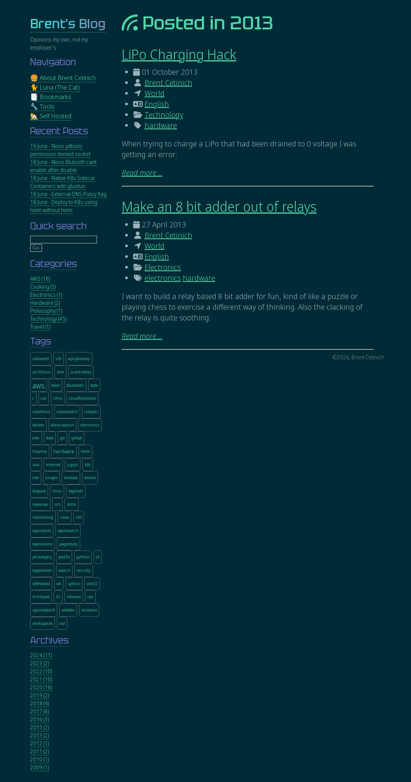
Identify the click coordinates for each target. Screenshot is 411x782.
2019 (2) (39, 695)
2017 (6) (39, 711)
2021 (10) (41, 679)
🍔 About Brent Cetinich (63, 77)
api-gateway (79, 358)
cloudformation (82, 398)
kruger (51, 477)
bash (55, 385)
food (49, 438)
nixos (64, 517)
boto (94, 385)
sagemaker (42, 570)
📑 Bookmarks (50, 96)
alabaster (40, 358)
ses (58, 583)
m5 (57, 504)
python (82, 557)
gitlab (76, 438)
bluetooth (75, 385)
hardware (161, 125)
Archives (49, 640)
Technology (164, 114)
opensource (42, 544)
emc (36, 438)
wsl (62, 623)
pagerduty (68, 544)
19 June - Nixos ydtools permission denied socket (60, 150)
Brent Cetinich (168, 82)
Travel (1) (40, 326)
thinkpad (41, 596)
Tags (40, 341)
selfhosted (41, 583)
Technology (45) (48, 318)
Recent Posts (59, 131)
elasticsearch (62, 425)
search (64, 570)
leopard (39, 491)
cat (44, 398)
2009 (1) (39, 767)
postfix (64, 557)
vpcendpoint (43, 610)
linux (57, 491)
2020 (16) (41, 687)
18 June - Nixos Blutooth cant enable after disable (63, 166)
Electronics (163, 267)
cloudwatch (67, 411)
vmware (74, 596)
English (157, 104)
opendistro (41, 530)
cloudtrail (41, 411)
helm (85, 451)
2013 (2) (39, 735)
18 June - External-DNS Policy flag (68, 194)
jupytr (72, 464)
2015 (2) (39, 727)
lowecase (40, 504)
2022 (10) (41, 671)
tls (58, 596)
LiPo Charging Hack (179, 54)
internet (53, 464)
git (62, 438)
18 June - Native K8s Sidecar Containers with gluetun (62, 182)
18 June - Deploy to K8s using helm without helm (63, 206)
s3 (98, 557)
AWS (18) (40, 278)
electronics (163, 278)
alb (58, 358)
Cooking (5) (43, 286)
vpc (90, 596)
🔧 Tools (42, 106)
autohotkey (81, 372)
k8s (88, 464)
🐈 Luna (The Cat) (55, 87)
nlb (79, 517)
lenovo (90, 477)
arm (60, 372)
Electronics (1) (46, 294)
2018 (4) (39, 703)
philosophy (42, 557)
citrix (57, 398)
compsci (91, 411)
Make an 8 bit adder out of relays (219, 206)
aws (38, 385)
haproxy (39, 451)
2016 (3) (39, 719)
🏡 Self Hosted (50, 115)
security (84, 570)
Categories (53, 264)
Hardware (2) (45, 302)
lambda (71, 477)
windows (89, 610)
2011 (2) (39, 751)
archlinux (41, 372)
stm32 (92, 583)
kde (35, 477)
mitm (71, 504)
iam (35, 464)
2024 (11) (41, 655)
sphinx (74, 583)
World (154, 93)
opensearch (68, 530)
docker (38, 425)
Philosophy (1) (46, 310)
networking (42, 517)
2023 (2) (39, 663)
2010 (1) (39, 759)
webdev (68, 610)
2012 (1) (39, 743)
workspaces (42, 623)
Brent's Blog (68, 24)
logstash (75, 491)
